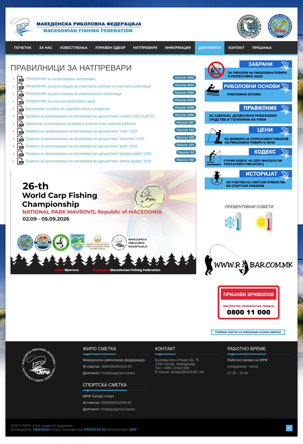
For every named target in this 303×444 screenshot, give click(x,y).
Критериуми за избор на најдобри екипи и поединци (67, 109)
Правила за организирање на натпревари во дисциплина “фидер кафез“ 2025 (88, 154)
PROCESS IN (94, 430)
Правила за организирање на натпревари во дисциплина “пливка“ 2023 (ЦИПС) (89, 116)
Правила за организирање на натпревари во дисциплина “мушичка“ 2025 (84, 139)
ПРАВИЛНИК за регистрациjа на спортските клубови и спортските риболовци (88, 86)
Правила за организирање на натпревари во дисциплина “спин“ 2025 (81, 131)
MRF (133, 430)
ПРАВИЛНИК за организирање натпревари (60, 79)
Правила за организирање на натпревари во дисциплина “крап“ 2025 (81, 146)
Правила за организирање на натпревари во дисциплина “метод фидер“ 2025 (88, 161)
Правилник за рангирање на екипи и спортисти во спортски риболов (80, 124)
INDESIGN (41, 430)
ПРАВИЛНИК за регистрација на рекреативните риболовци (73, 94)
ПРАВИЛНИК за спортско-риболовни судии (60, 101)
